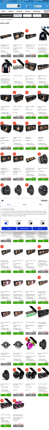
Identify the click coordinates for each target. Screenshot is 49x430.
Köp (29, 87)
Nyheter (3, 11)
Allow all (40, 228)
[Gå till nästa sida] (48, 27)
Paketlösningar (36, 11)
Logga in (45, 1)
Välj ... (43, 56)
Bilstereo (28, 11)
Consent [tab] (9, 204)
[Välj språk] (37, 5)
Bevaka (5, 56)
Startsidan (3, 19)
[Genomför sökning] (18, 5)
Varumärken (19, 11)
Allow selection (24, 228)
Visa (45, 15)
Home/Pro (11, 11)
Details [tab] (24, 204)
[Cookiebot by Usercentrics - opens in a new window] (41, 201)
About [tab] (40, 204)
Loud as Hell (9, 19)
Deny (9, 228)
